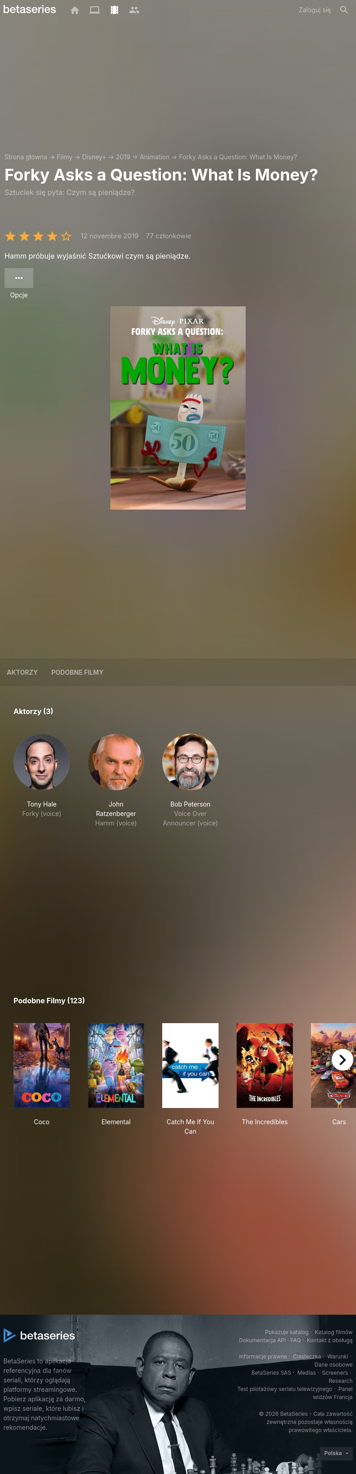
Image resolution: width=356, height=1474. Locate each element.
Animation (154, 157)
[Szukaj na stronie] (344, 10)
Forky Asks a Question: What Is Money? (238, 157)
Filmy (65, 157)
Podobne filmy (77, 672)
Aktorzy (22, 672)
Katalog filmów (334, 1332)
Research (341, 1380)
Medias (306, 1372)
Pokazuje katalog (287, 1332)
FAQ (295, 1340)
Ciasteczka (307, 1356)
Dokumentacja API (262, 1340)
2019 (123, 157)
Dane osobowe (334, 1364)
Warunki (337, 1356)
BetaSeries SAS (271, 1372)
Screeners (335, 1372)
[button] (42, 781)
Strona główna (26, 157)
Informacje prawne (263, 1356)
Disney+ (94, 157)
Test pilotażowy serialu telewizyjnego (284, 1389)
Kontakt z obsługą (329, 1340)
